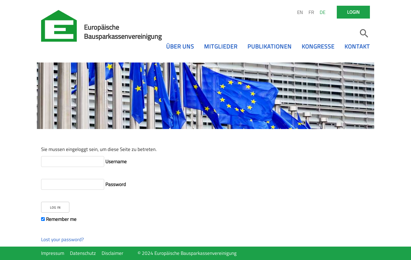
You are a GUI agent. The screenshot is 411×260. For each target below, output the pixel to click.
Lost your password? (62, 239)
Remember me (58, 219)
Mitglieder (220, 46)
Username (84, 161)
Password (83, 184)
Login (353, 12)
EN (300, 12)
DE (322, 12)
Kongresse (318, 46)
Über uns (180, 46)
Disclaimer (112, 253)
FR (311, 12)
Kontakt (357, 46)
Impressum (52, 253)
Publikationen (269, 46)
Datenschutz (83, 253)
